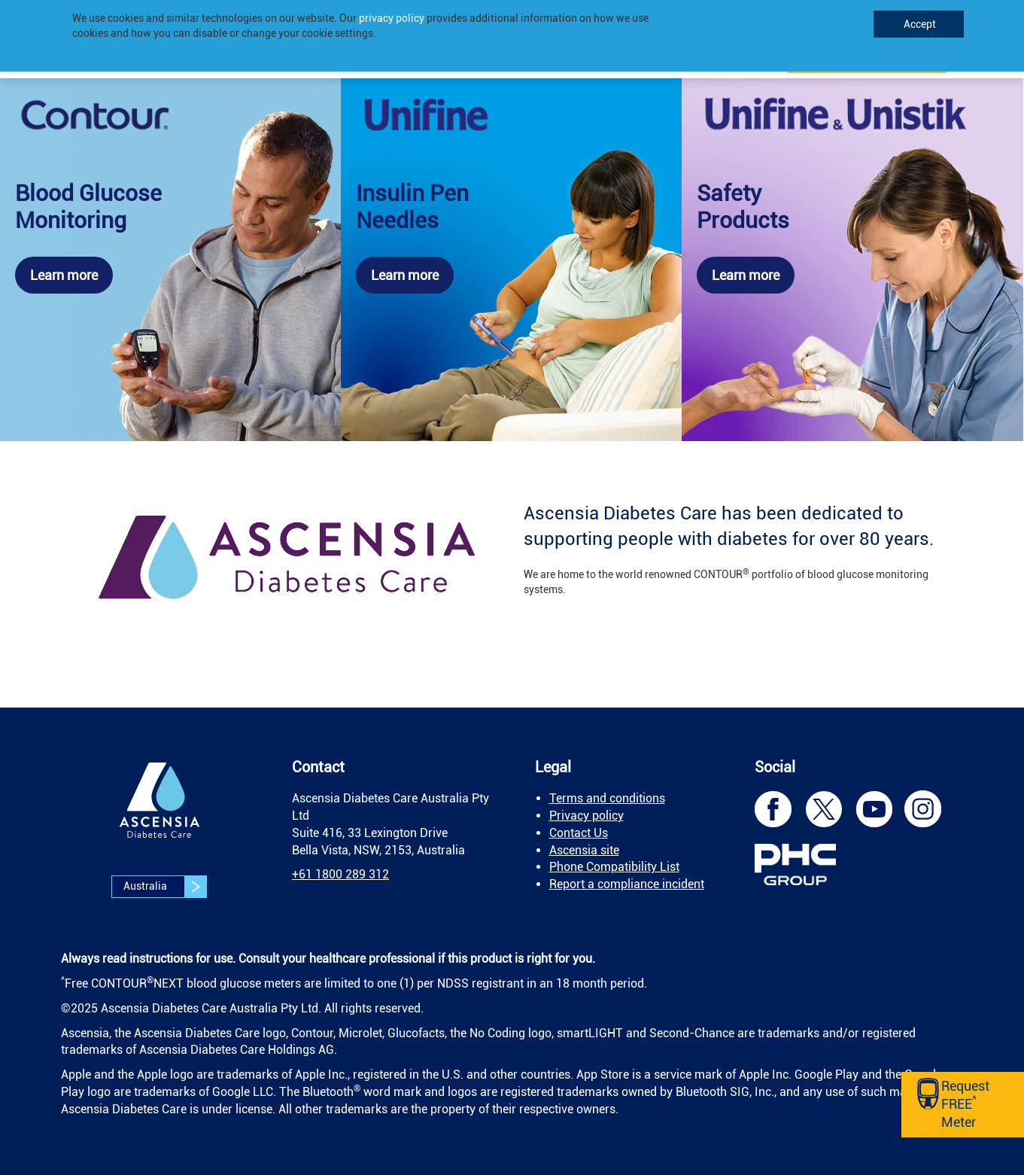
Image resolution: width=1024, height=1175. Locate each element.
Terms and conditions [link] (607, 798)
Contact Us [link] (578, 833)
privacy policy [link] (391, 18)
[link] (170, 259)
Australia (164, 886)
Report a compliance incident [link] (626, 884)
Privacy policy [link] (586, 815)
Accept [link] (918, 24)
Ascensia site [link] (584, 850)
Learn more (64, 275)
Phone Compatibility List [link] (614, 867)
